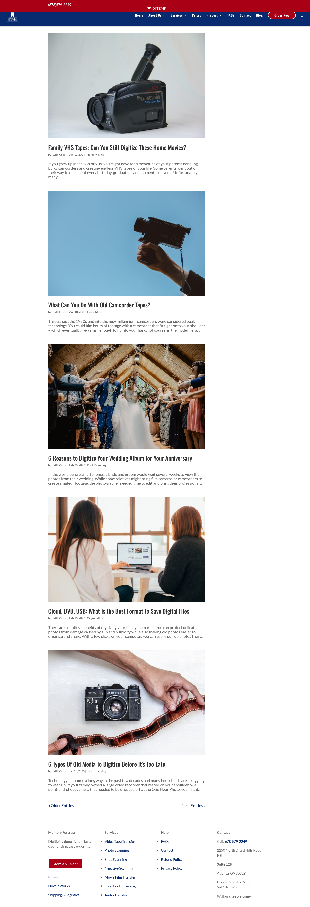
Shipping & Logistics (63, 895)
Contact (245, 16)
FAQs (165, 841)
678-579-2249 (236, 841)
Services (177, 16)
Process (212, 16)
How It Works (59, 886)
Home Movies (95, 154)
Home (139, 16)
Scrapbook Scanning (120, 886)
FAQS (230, 16)
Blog (259, 16)
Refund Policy (171, 859)
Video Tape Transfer (120, 841)
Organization (95, 618)
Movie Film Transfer (120, 877)
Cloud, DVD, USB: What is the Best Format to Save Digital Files (118, 611)
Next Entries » (193, 805)
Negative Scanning (119, 868)
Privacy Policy (171, 868)
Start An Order (65, 863)
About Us (155, 16)
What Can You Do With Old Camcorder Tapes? (99, 304)
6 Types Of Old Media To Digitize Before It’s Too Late (106, 764)
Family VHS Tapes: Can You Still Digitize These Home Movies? (117, 147)
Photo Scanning (96, 465)
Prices (196, 16)
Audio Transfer (116, 895)
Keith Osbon (59, 154)
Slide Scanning (116, 859)
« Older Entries (61, 805)
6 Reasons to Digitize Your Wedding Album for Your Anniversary (120, 458)
